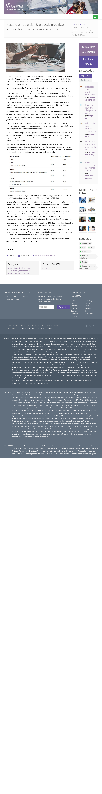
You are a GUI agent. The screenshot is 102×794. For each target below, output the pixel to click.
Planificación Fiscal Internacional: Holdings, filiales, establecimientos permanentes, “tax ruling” (64, 362)
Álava (14, 446)
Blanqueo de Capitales (20, 341)
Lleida (31, 451)
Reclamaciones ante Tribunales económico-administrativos (74, 370)
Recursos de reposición (70, 373)
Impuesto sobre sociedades (87, 267)
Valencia (66, 454)
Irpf (91, 247)
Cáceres (69, 446)
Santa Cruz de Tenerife (20, 454)
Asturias (39, 446)
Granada (42, 448)
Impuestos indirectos (35, 357)
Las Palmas (20, 451)
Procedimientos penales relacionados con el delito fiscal (32, 370)
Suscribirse (63, 307)
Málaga (45, 451)
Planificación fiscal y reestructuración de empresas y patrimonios (35, 365)
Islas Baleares (80, 448)
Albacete (20, 446)
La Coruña (92, 448)
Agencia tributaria (83, 256)
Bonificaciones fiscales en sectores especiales (45, 341)
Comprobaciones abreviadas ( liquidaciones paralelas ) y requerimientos (55, 344)
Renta (83, 262)
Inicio (73, 24)
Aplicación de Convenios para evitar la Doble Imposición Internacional (37, 339)
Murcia (56, 451)
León (26, 451)
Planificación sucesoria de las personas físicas (76, 365)
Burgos (62, 446)
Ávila (44, 446)
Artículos (81, 24)
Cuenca (30, 448)
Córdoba (24, 448)
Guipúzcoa (59, 448)
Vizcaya (79, 454)
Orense (68, 451)
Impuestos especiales (20, 357)
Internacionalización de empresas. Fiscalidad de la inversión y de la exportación (61, 359)
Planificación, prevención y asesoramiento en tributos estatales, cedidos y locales (41, 367)
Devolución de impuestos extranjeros (31, 352)
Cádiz (74, 446)
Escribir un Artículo (88, 61)
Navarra (62, 451)
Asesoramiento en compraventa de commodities (80, 339)
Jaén (86, 448)
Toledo (60, 454)
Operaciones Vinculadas (21, 362)
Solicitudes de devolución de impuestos (56, 375)
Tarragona (48, 454)
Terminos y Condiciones (26, 328)
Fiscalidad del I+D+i (59, 354)
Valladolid (73, 454)
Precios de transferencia (80, 367)
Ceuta (93, 446)
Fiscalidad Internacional (88, 354)
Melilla (51, 451)
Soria (42, 454)
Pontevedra (82, 451)
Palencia (74, 451)
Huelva (65, 448)
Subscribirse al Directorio (88, 49)
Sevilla (37, 454)
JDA (13, 256)
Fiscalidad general (72, 354)
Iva (82, 247)
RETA (37, 256)
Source (45, 268)
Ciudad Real (16, 448)
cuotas (52, 256)
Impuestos (85, 243)
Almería (32, 446)
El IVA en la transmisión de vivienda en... (90, 145)
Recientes (85, 80)
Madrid (39, 451)
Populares (85, 75)
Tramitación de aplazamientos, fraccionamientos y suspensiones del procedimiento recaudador (46, 378)
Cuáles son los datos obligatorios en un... (90, 109)
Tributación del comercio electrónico (35, 383)
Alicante (26, 446)
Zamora (86, 454)
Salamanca (91, 451)
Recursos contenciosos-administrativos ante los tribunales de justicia (37, 373)
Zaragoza (92, 454)
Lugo (35, 451)
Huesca (71, 448)
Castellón (87, 446)
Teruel (55, 454)
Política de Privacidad (44, 328)
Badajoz (49, 446)
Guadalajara (50, 448)
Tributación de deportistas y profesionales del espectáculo (41, 380)
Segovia (32, 454)
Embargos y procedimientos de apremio (37, 354)
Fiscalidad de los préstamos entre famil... (91, 90)
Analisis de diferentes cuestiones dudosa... (90, 166)
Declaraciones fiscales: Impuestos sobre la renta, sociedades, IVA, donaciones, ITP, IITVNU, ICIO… (20, 271)
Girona (36, 448)
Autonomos (44, 256)
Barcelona (56, 446)
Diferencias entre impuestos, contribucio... (91, 127)
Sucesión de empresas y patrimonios (83, 375)
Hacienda (84, 251)
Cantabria (80, 446)
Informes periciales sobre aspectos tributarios (60, 357)
